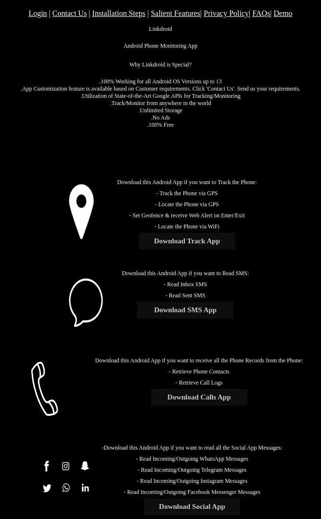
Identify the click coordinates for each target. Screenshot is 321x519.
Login (37, 13)
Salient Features (175, 13)
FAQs (261, 13)
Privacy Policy (226, 13)
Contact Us (69, 13)
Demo (282, 13)
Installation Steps (119, 13)
